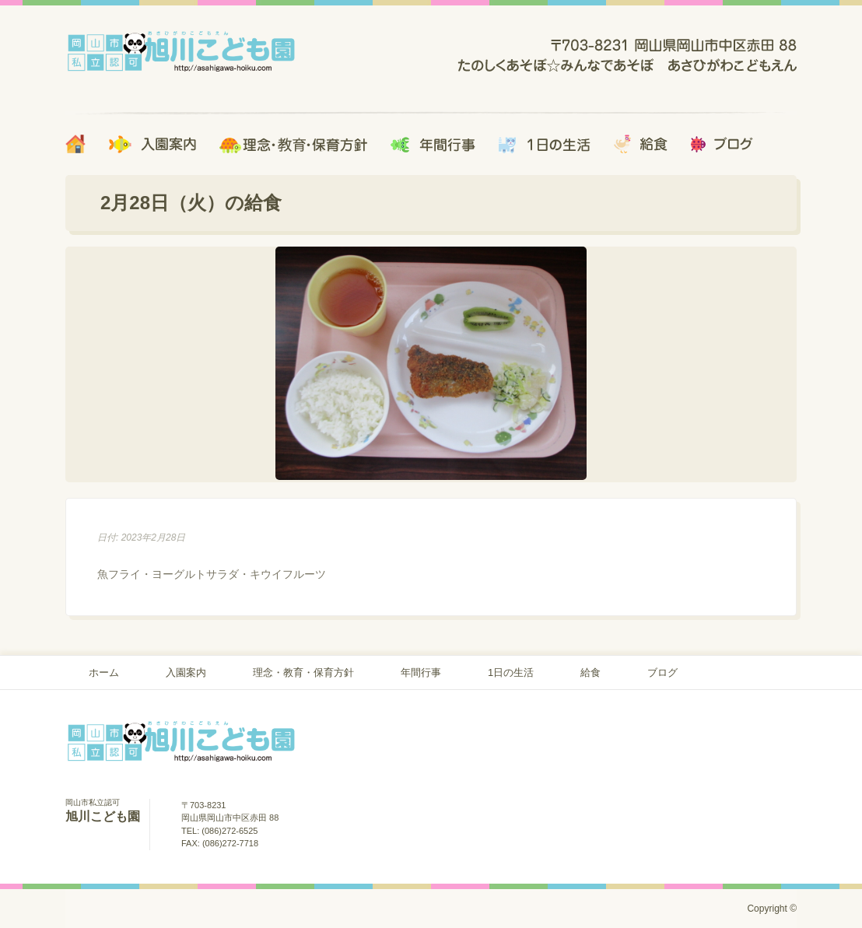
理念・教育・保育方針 (303, 672)
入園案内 (186, 672)
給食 (590, 672)
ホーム (104, 672)
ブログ (662, 672)
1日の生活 (511, 672)
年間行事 (421, 672)
